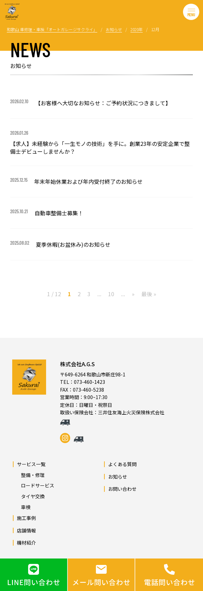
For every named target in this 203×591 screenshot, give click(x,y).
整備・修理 (30, 475)
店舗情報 (26, 530)
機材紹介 (26, 542)
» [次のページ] (133, 294)
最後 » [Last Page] (148, 294)
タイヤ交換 (30, 496)
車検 (23, 507)
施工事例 (26, 518)
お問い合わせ (122, 488)
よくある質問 (122, 464)
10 (111, 294)
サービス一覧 (31, 464)
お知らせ (117, 476)
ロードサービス (35, 485)
